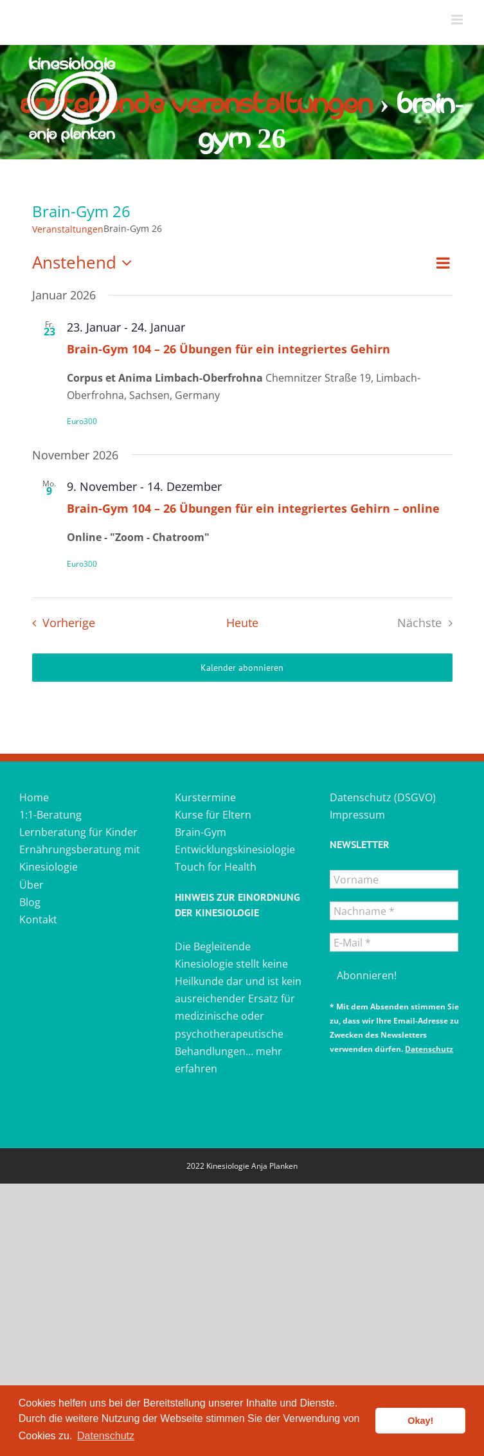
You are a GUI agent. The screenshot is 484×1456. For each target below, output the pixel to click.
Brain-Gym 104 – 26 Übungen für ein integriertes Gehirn (228, 349)
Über (31, 885)
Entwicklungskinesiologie (235, 849)
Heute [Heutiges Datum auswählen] (242, 622)
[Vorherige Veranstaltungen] (60, 623)
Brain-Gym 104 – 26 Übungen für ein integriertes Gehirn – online (253, 508)
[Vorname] (394, 879)
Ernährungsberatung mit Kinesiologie (79, 858)
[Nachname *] (394, 910)
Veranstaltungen (67, 229)
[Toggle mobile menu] (458, 19)
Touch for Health (215, 867)
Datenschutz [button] (105, 1435)
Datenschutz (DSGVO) (383, 797)
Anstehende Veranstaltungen (196, 105)
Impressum (357, 815)
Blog (29, 902)
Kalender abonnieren (242, 667)
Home (34, 797)
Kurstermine (205, 797)
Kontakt (38, 919)
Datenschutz (429, 1048)
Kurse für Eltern (213, 815)
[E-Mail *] (394, 942)
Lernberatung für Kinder (78, 832)
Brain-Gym (200, 832)
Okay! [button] (420, 1421)
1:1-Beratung (50, 815)
